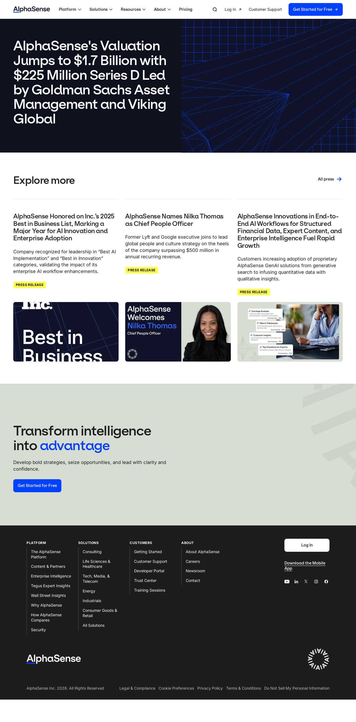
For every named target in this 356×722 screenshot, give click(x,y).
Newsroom (195, 570)
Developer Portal (149, 570)
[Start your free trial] (37, 485)
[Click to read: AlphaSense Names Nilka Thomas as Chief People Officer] (178, 331)
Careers (193, 561)
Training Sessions (149, 590)
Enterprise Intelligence (51, 576)
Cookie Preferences (176, 688)
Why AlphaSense (46, 605)
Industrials (92, 600)
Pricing (185, 9)
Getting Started (148, 551)
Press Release (29, 285)
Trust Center (145, 580)
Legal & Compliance (137, 688)
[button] (71, 9)
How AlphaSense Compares (46, 617)
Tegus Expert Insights (50, 585)
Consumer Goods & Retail (100, 613)
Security (38, 629)
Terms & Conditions (243, 688)
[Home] (31, 9)
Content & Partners (48, 566)
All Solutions (93, 625)
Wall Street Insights (48, 595)
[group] (284, 9)
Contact (193, 580)
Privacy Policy (210, 688)
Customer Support (150, 561)
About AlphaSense (202, 551)
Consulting (92, 551)
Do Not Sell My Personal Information (296, 688)
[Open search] (214, 9)
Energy (89, 591)
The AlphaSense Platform (46, 554)
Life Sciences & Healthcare (96, 564)
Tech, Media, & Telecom (96, 579)
